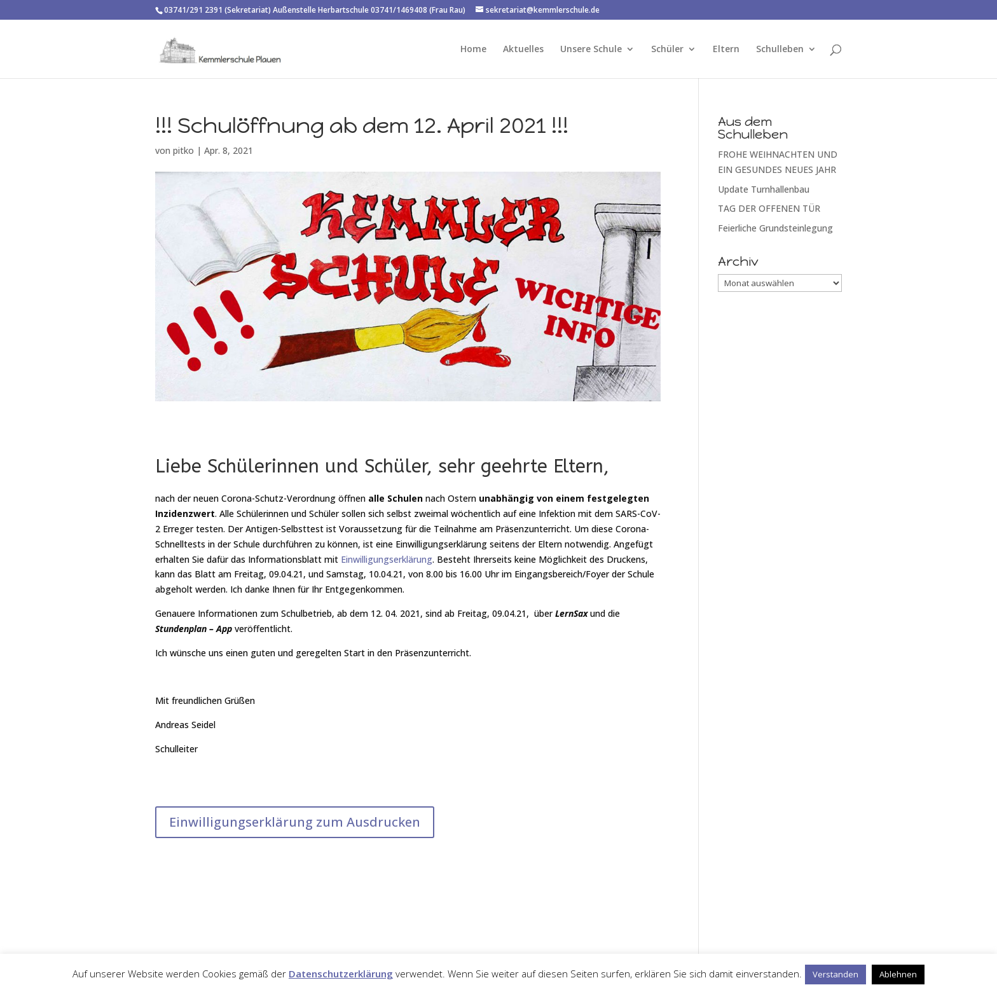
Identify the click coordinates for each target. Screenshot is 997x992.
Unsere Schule (591, 50)
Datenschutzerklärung (341, 973)
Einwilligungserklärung (386, 559)
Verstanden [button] (835, 974)
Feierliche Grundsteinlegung (775, 228)
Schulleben (780, 50)
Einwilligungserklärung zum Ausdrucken (294, 821)
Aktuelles (523, 50)
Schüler (667, 50)
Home (473, 50)
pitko (183, 150)
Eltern (726, 50)
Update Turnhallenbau (763, 189)
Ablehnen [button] (898, 974)
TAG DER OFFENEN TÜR (769, 208)
